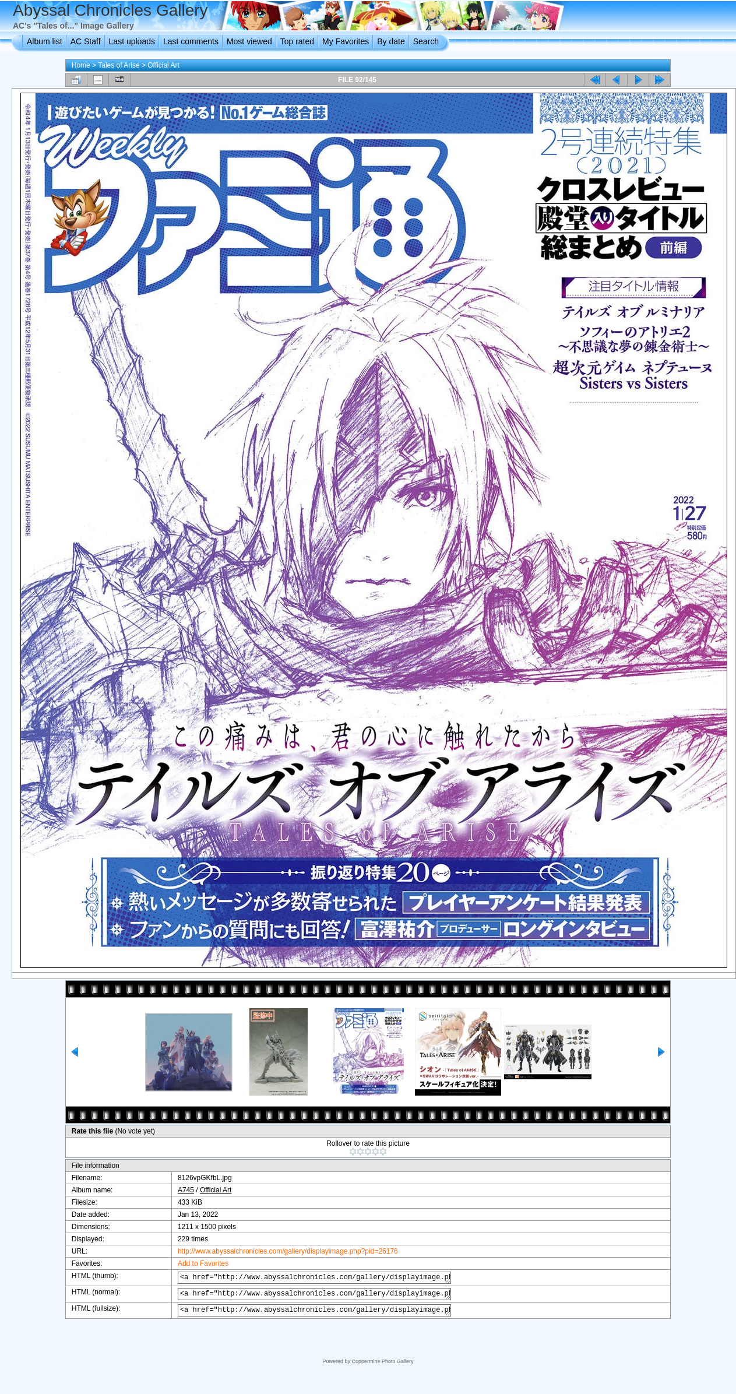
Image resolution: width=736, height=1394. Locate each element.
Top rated (297, 41)
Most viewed (249, 41)
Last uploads (132, 41)
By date (390, 41)
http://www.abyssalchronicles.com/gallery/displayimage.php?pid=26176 (280, 1251)
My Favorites (345, 41)
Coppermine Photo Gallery (382, 1361)
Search (426, 41)
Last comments (191, 41)
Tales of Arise (118, 65)
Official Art (163, 65)
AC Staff (86, 41)
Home (81, 65)
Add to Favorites (195, 1263)
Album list (44, 41)
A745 (178, 1190)
